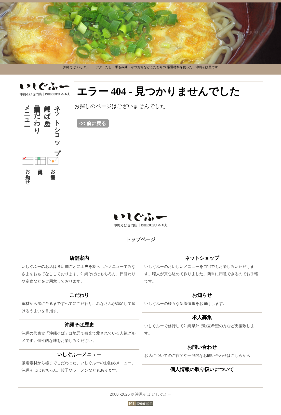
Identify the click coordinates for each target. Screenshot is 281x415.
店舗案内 (79, 258)
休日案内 (40, 161)
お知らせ (28, 169)
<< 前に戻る (92, 123)
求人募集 (202, 317)
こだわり (37, 115)
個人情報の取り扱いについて (202, 369)
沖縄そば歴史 (47, 108)
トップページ (140, 239)
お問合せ (53, 166)
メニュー (27, 112)
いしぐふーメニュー (79, 354)
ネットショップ (57, 126)
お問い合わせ (202, 347)
